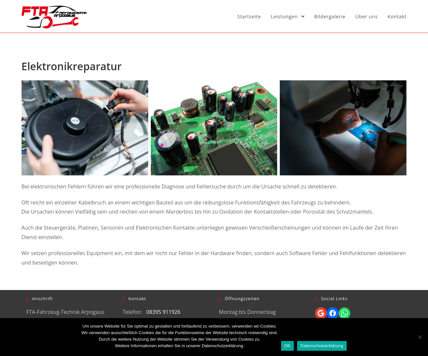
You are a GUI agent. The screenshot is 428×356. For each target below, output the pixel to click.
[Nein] (420, 337)
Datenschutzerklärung (321, 345)
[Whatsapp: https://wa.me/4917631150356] (344, 313)
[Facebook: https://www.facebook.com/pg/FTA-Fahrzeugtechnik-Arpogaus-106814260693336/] (333, 313)
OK (287, 345)
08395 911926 (163, 312)
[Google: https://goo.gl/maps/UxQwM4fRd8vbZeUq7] (321, 313)
